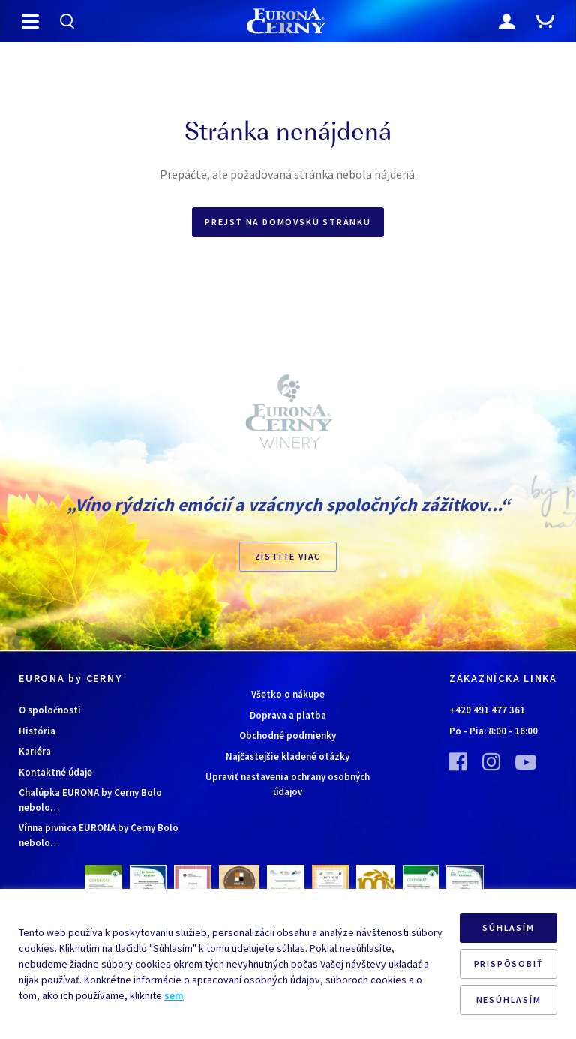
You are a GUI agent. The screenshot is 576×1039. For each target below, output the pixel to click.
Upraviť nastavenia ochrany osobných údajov (288, 784)
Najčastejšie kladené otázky (288, 756)
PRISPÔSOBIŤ (509, 963)
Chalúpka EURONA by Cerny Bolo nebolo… (90, 800)
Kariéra (35, 751)
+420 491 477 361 (487, 710)
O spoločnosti (50, 710)
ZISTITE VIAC (288, 556)
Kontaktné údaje (55, 772)
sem (174, 995)
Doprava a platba (288, 715)
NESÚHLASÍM (509, 999)
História (37, 731)
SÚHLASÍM (508, 927)
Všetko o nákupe (288, 694)
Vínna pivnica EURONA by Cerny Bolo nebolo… (98, 835)
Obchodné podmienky (287, 735)
